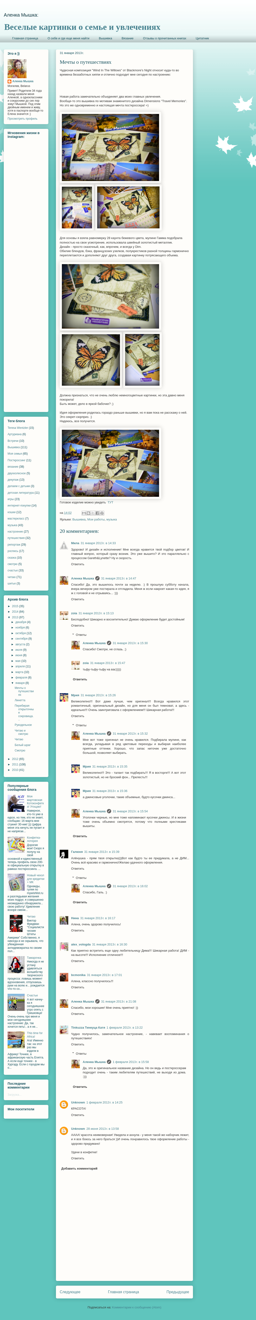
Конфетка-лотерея (34, 839)
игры (11, 499)
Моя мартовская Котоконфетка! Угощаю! (35, 801)
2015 (15, 606)
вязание (13, 466)
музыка (111, 519)
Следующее (70, 1292)
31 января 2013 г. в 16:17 (97, 918)
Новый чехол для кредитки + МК (35, 879)
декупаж (13, 479)
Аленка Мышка (82, 578)
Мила (75, 543)
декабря (21, 622)
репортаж (14, 544)
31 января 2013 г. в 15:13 (96, 613)
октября (21, 633)
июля (19, 649)
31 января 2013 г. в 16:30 (109, 944)
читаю (12, 577)
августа (20, 644)
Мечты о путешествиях (24, 691)
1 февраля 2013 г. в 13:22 (125, 1027)
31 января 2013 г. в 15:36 (109, 791)
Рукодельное (23, 725)
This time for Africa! (35, 1034)
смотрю (13, 564)
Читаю (19, 739)
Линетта (20, 700)
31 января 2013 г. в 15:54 (130, 811)
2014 (15, 611)
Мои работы (96, 519)
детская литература (21, 492)
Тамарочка (34, 957)
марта (19, 672)
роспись (13, 551)
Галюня (77, 852)
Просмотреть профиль (22, 118)
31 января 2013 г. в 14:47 (118, 578)
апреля (20, 666)
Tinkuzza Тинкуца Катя (88, 1027)
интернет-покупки (19, 505)
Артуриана (15, 434)
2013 (15, 617)
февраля (21, 677)
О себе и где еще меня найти (68, 38)
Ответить (77, 564)
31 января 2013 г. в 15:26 (98, 695)
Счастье (32, 995)
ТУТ (110, 502)
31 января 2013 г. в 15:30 (130, 643)
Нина (75, 918)
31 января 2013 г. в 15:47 (107, 663)
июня (19, 655)
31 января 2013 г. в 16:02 (130, 886)
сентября (21, 638)
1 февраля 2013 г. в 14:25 (105, 1102)
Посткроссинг (16, 460)
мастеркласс (16, 518)
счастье (13, 570)
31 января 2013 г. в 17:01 (104, 975)
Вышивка (105, 38)
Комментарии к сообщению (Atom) (136, 1307)
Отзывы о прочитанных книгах (164, 38)
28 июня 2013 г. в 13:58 (103, 1128)
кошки (12, 512)
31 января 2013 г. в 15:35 (109, 766)
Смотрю (20, 750)
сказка (12, 557)
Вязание (127, 38)
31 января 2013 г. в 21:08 (118, 1001)
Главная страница (25, 38)
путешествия (16, 538)
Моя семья (15, 453)
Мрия (75, 695)
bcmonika (78, 975)
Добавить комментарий (79, 1168)
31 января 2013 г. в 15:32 (130, 733)
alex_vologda (81, 944)
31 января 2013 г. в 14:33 (98, 543)
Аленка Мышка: (21, 15)
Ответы (81, 635)
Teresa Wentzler (18, 427)
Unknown (78, 1102)
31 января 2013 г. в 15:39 (101, 852)
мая (18, 661)
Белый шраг (23, 745)
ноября (20, 627)
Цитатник (202, 38)
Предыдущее (178, 1292)
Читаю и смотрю (21, 732)
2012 (15, 759)
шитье (12, 583)
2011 (15, 764)
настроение (15, 531)
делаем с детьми (19, 486)
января (20, 683)
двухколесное (17, 473)
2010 (15, 770)
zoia (74, 613)
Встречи (13, 441)
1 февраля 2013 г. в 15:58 (131, 1062)
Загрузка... (15, 1094)
